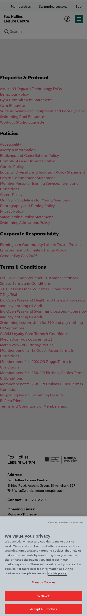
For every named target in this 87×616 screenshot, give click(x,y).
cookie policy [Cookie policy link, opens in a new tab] (57, 575)
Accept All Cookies (43, 611)
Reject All (43, 597)
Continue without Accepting (66, 524)
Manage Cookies (43, 584)
